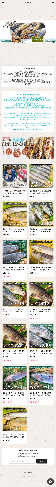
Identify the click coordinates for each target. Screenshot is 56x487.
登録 (41, 461)
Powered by (28, 476)
